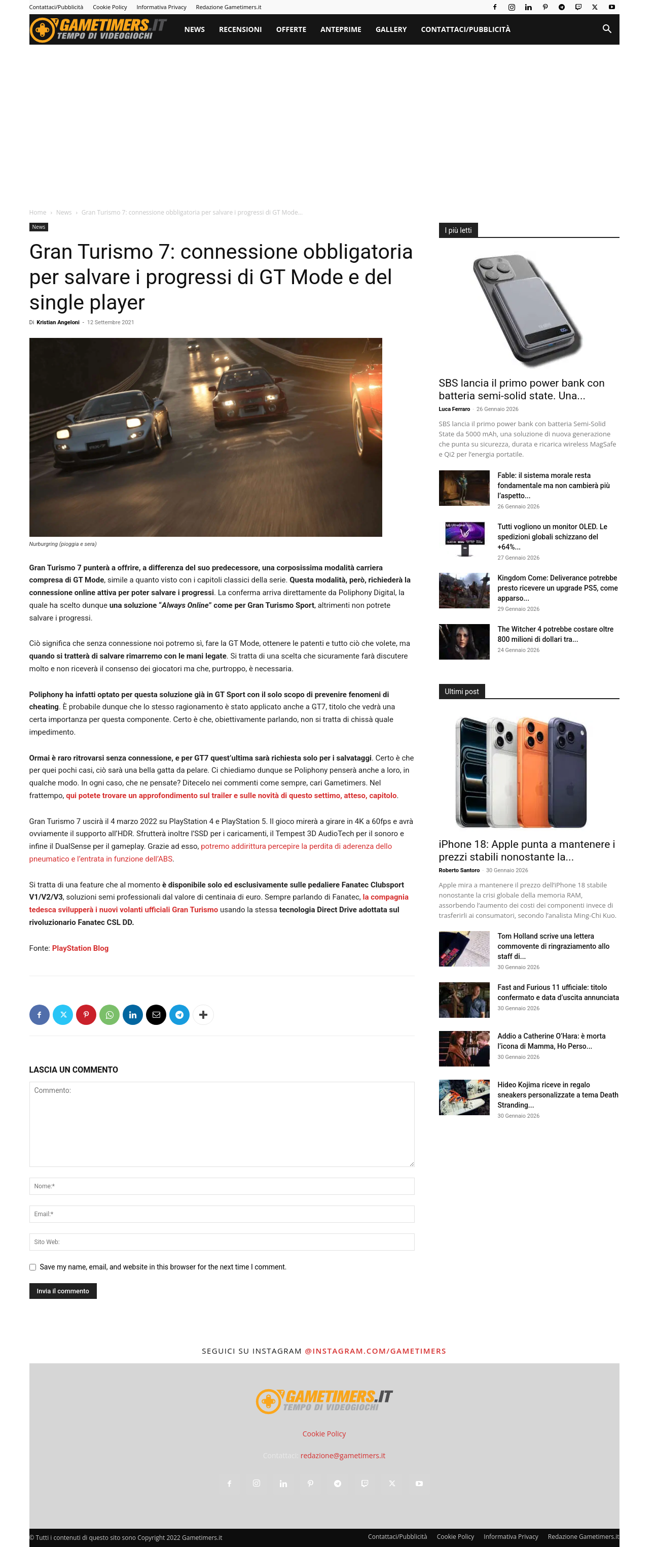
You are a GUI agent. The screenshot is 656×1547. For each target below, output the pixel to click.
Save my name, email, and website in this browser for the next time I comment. (163, 1267)
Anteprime (340, 29)
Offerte (291, 29)
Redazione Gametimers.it (229, 7)
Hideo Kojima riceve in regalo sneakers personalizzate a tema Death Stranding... (558, 1095)
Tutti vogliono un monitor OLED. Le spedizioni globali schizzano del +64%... (553, 537)
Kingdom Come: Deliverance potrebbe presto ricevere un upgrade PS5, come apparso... (558, 588)
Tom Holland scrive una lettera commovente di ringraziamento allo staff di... (554, 946)
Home (38, 212)
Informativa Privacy (161, 7)
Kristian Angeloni (58, 322)
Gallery (391, 29)
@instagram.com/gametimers (375, 1351)
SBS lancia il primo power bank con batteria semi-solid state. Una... (522, 389)
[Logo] (103, 29)
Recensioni (240, 29)
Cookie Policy (110, 7)
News (195, 29)
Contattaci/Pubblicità (56, 7)
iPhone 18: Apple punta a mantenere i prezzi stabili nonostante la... (527, 850)
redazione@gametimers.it (343, 1455)
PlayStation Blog (80, 948)
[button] (607, 30)
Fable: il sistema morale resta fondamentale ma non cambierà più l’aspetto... (554, 485)
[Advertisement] (324, 121)
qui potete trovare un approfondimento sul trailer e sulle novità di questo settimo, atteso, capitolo (231, 795)
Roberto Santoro (459, 870)
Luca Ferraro (454, 409)
